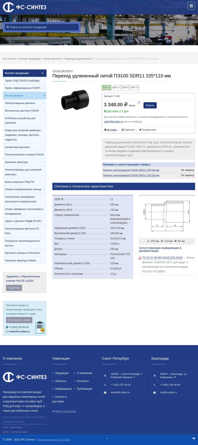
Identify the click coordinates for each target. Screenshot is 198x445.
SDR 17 (116, 87)
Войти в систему (65, 411)
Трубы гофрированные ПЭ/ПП (22, 88)
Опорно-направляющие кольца (23, 189)
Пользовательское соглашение (53, 439)
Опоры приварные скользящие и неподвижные (24, 211)
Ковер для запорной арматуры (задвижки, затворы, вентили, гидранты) (23, 135)
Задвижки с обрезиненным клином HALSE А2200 (24, 283)
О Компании (84, 373)
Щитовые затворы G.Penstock (22, 252)
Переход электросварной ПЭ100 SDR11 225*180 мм (131, 170)
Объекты (60, 381)
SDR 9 (125, 87)
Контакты (83, 381)
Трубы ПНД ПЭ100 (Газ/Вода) (22, 80)
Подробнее (14, 288)
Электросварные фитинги (20, 103)
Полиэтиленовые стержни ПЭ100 (24, 154)
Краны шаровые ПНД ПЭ (19, 181)
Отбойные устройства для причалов (20, 120)
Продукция (62, 373)
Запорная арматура (16, 162)
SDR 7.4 (134, 87)
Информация (63, 388)
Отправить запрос (19, 320)
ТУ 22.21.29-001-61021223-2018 (162, 257)
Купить (150, 105)
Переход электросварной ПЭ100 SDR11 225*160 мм (131, 175)
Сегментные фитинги (17, 147)
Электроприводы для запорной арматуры (23, 172)
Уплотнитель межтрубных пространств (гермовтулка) (20, 199)
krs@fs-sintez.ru (168, 392)
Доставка (112, 129)
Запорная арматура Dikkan (20, 260)
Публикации (84, 388)
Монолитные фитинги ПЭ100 (22, 110)
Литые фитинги (14, 95)
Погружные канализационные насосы (22, 243)
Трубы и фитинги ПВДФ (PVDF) (23, 221)
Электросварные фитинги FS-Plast (22, 231)
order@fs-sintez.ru (19, 331)
